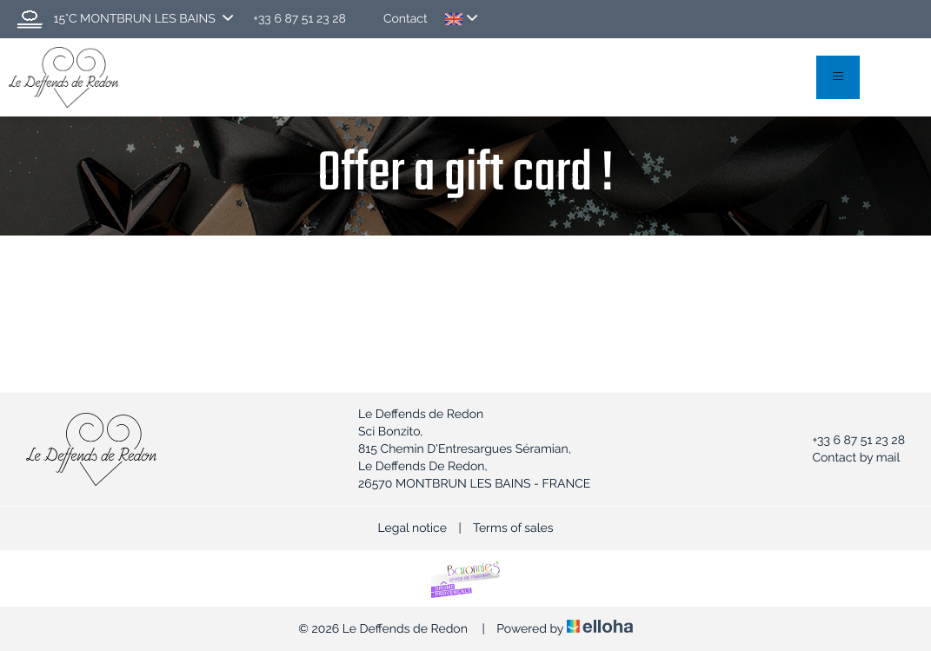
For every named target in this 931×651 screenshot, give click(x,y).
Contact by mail (846, 458)
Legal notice (412, 528)
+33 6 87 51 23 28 (848, 440)
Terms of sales (513, 528)
